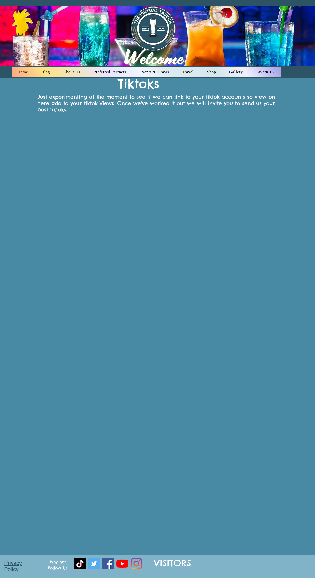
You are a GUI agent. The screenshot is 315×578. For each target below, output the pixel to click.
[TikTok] (80, 563)
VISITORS (172, 562)
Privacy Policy (13, 566)
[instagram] (136, 563)
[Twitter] (94, 563)
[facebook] (108, 563)
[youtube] (122, 563)
